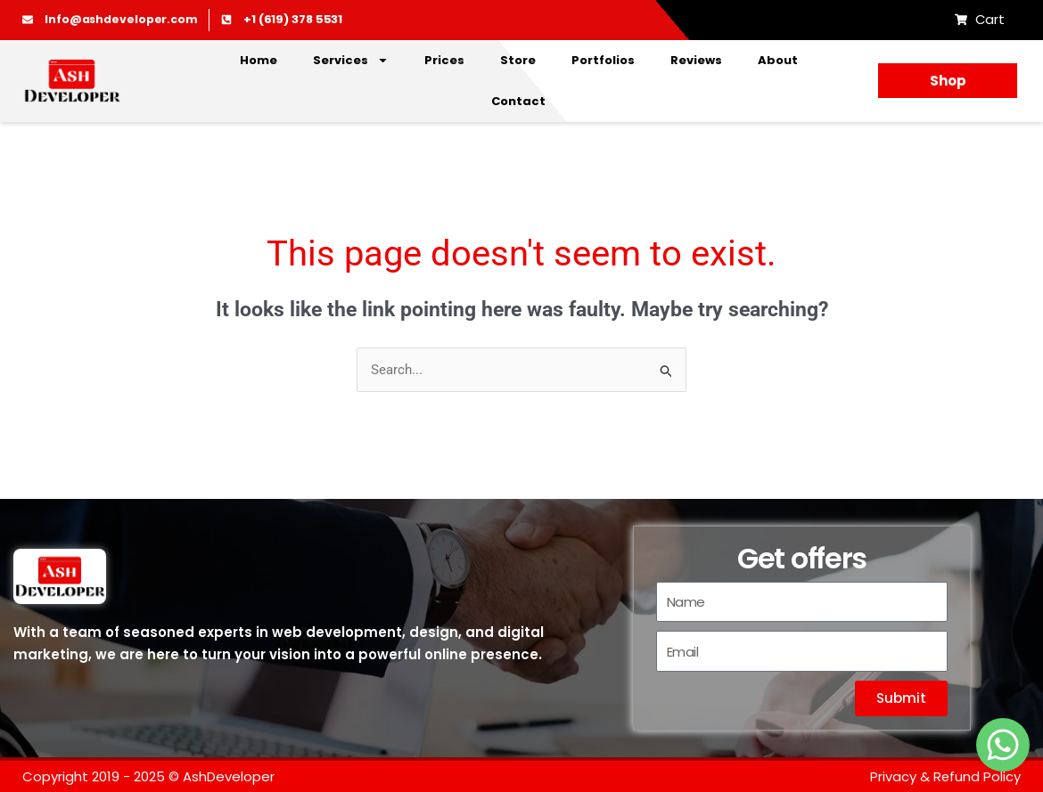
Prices (444, 60)
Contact (518, 101)
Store (518, 60)
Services (351, 60)
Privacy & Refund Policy (945, 776)
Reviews (696, 60)
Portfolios (603, 60)
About (778, 60)
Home (258, 60)
